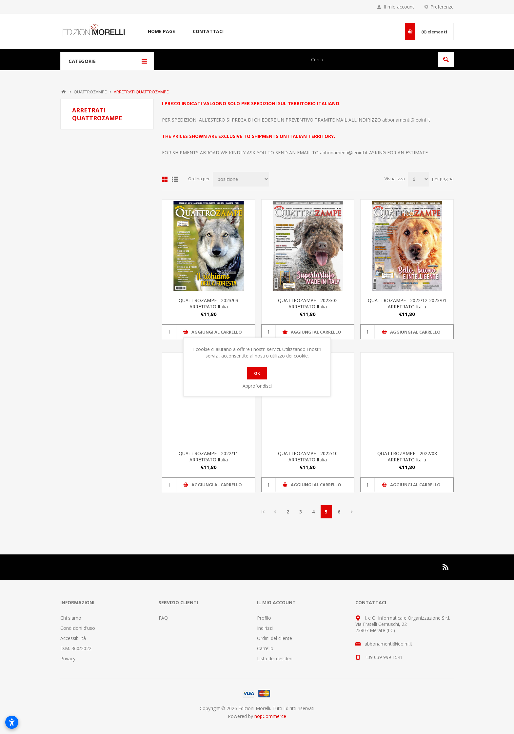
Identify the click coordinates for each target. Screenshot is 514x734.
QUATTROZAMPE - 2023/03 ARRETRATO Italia (208, 303)
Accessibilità (73, 638)
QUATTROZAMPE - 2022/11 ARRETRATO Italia (208, 456)
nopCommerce (270, 716)
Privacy (67, 658)
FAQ (163, 618)
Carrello (265, 648)
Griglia (165, 179)
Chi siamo (70, 618)
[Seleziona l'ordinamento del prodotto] (241, 179)
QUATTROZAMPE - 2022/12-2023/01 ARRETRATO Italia (407, 303)
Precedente (275, 511)
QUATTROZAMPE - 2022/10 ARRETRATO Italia (308, 456)
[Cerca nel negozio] (371, 59)
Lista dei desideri (274, 658)
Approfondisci (257, 386)
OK (257, 373)
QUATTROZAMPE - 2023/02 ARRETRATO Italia (308, 303)
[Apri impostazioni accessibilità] (11, 722)
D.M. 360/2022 (75, 648)
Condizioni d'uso (77, 628)
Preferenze (442, 7)
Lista (175, 179)
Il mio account (399, 7)
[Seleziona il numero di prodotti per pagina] (418, 179)
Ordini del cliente (274, 638)
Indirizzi (265, 628)
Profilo (264, 618)
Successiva (352, 511)
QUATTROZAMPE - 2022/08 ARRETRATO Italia (407, 456)
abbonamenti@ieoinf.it (406, 120)
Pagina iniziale (63, 92)
